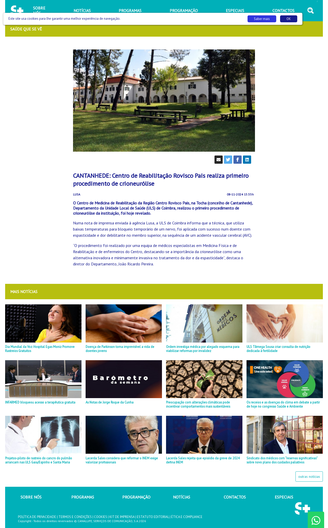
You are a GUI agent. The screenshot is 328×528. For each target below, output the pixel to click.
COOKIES (100, 517)
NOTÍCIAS (181, 497)
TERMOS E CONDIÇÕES (75, 517)
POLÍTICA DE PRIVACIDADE (37, 517)
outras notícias (309, 476)
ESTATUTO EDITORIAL (153, 517)
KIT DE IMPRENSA (122, 517)
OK (288, 19)
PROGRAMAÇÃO (136, 497)
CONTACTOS (235, 497)
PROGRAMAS (82, 497)
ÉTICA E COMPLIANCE (186, 517)
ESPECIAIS (284, 497)
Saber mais (262, 19)
